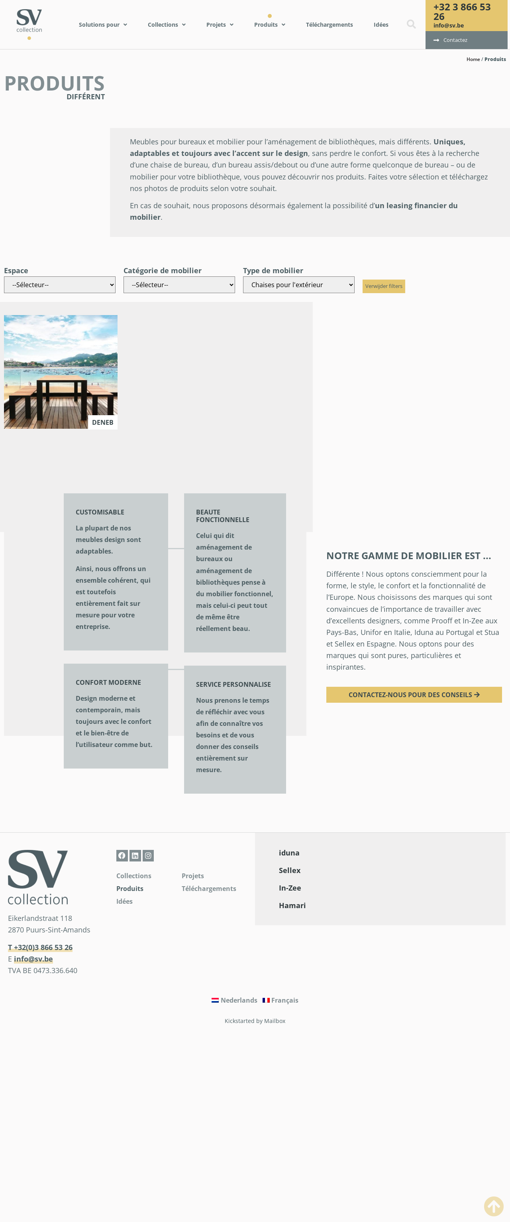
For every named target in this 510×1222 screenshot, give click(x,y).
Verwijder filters (383, 286)
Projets (193, 875)
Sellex (289, 870)
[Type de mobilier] (299, 284)
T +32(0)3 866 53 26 (40, 947)
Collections (133, 875)
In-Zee (290, 888)
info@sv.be (449, 25)
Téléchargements (209, 888)
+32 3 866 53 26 (462, 11)
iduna (289, 853)
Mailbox (274, 1021)
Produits (129, 888)
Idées (124, 901)
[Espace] (60, 284)
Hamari (292, 905)
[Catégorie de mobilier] (179, 284)
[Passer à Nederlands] (234, 1000)
